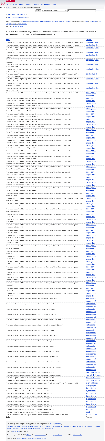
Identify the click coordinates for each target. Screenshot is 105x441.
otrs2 (88, 411)
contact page (16, 430)
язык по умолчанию (55, 423)
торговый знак (57, 434)
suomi (36, 425)
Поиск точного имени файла (17, 14)
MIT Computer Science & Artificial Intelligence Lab (31, 437)
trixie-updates (93, 21)
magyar (48, 425)
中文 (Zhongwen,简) (34, 427)
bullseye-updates (34, 21)
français (42, 425)
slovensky (90, 425)
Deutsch (24, 425)
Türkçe (9, 427)
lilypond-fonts (91, 387)
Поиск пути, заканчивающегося (18, 17)
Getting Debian (25, 4)
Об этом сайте (77, 434)
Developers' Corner (48, 4)
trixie (86, 21)
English (30, 425)
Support (36, 4)
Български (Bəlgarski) (13, 425)
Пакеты (9, 7)
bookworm (55, 21)
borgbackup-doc (92, 42)
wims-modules (91, 414)
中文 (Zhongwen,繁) (48, 427)
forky (14, 24)
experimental (23, 24)
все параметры (100, 10)
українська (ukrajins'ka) (20, 427)
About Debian (12, 4)
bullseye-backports (45, 21)
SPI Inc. (28, 434)
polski (74, 425)
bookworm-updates (64, 21)
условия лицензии (40, 434)
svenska (97, 425)
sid (17, 24)
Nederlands (67, 425)
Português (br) (81, 425)
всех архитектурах (17, 26)
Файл (8, 40)
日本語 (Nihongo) (57, 425)
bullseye (25, 21)
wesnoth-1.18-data (93, 371)
